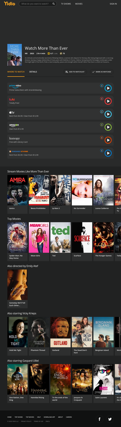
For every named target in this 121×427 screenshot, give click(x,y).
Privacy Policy (26, 421)
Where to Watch (16, 71)
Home (9, 417)
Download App (49, 417)
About (60, 417)
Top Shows (19, 417)
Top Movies (30, 417)
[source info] (101, 85)
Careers (69, 417)
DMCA (48, 421)
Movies (79, 3)
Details (33, 71)
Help (39, 417)
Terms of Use (38, 421)
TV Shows (66, 3)
